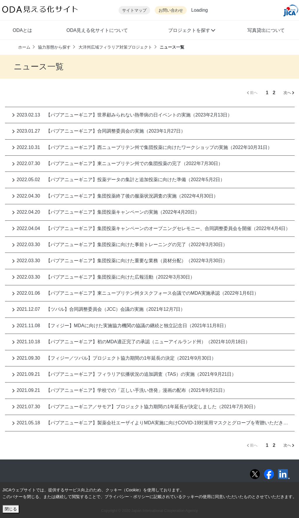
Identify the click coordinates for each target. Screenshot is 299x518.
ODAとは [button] (22, 30)
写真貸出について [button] (266, 30)
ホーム (24, 47)
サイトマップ (134, 10)
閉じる (11, 509)
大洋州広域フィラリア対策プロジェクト (115, 47)
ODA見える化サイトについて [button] (97, 30)
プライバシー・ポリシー (127, 496)
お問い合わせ (171, 10)
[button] (191, 31)
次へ (289, 93)
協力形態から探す (54, 47)
